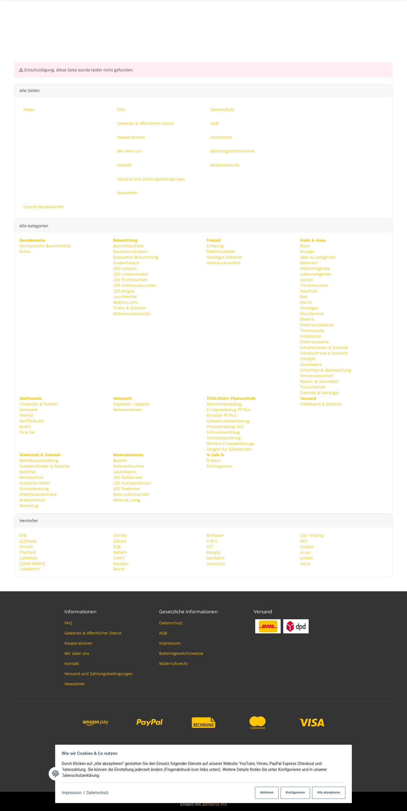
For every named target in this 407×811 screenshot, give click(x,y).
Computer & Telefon (39, 403)
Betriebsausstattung (39, 460)
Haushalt (308, 290)
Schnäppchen (220, 465)
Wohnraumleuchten (132, 313)
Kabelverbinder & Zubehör (45, 465)
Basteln (120, 460)
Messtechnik (31, 477)
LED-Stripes (124, 290)
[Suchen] (204, 26)
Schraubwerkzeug (224, 437)
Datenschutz (99, 793)
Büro (304, 245)
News (387, 26)
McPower (215, 535)
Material (27, 471)
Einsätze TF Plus (222, 415)
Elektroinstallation (317, 324)
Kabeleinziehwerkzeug (228, 420)
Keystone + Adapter (131, 403)
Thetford (28, 552)
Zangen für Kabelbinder (229, 449)
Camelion (28, 557)
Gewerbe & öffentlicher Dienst (93, 633)
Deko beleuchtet (128, 465)
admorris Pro (214, 804)
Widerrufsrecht (173, 663)
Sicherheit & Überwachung (325, 369)
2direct (119, 540)
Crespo (306, 546)
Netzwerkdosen (127, 409)
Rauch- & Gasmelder (319, 381)
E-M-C (212, 540)
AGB (163, 633)
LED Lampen (125, 268)
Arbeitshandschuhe (38, 494)
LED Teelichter (126, 488)
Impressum (73, 793)
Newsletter (74, 683)
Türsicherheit (313, 386)
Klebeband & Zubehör (321, 403)
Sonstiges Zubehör (224, 257)
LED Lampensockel (130, 273)
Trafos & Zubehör (129, 307)
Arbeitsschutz (33, 499)
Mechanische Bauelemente (45, 245)
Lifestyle (308, 358)
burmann (215, 557)
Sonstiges (309, 307)
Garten (306, 279)
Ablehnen (263, 793)
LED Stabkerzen (127, 477)
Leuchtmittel (125, 296)
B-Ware (213, 460)
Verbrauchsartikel (223, 262)
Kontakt (71, 663)
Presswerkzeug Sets (225, 426)
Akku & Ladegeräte (317, 257)
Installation (310, 336)
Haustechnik (312, 313)
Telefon (27, 415)
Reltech (120, 552)
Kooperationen (78, 643)
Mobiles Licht (125, 302)
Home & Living (126, 499)
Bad (304, 296)
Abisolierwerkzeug (224, 403)
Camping (215, 245)
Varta (305, 563)
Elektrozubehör (221, 251)
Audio (25, 426)
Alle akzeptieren (326, 793)
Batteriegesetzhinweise (181, 653)
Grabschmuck (126, 262)
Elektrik (307, 319)
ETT (210, 546)
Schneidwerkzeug (223, 432)
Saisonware (311, 364)
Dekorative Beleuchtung (135, 257)
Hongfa (213, 552)
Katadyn (121, 563)
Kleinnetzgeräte (315, 268)
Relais (25, 251)
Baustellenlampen (130, 251)
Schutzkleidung (34, 488)
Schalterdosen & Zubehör (324, 347)
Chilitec (120, 535)
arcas (305, 552)
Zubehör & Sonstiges (319, 392)
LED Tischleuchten (130, 279)
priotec (306, 557)
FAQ (68, 622)
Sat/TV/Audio (32, 420)
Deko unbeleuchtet (131, 494)
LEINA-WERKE (32, 563)
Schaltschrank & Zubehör (324, 353)
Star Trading (312, 535)
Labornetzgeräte (315, 273)
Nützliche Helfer (35, 482)
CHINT (119, 557)
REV (303, 540)
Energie (307, 251)
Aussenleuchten (128, 245)
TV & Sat (27, 432)
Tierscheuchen (314, 285)
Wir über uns (76, 653)
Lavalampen (124, 471)
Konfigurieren (292, 793)
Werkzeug (29, 505)
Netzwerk (28, 409)
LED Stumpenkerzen (132, 482)
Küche (306, 302)
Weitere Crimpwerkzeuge (230, 443)
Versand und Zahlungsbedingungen (98, 673)
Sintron (26, 546)
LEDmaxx (28, 540)
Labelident (30, 569)
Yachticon (216, 563)
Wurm (119, 569)
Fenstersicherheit (316, 375)
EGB (117, 546)
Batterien (309, 262)
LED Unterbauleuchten (134, 285)
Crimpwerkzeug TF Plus (229, 409)
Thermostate (312, 330)
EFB (23, 535)
